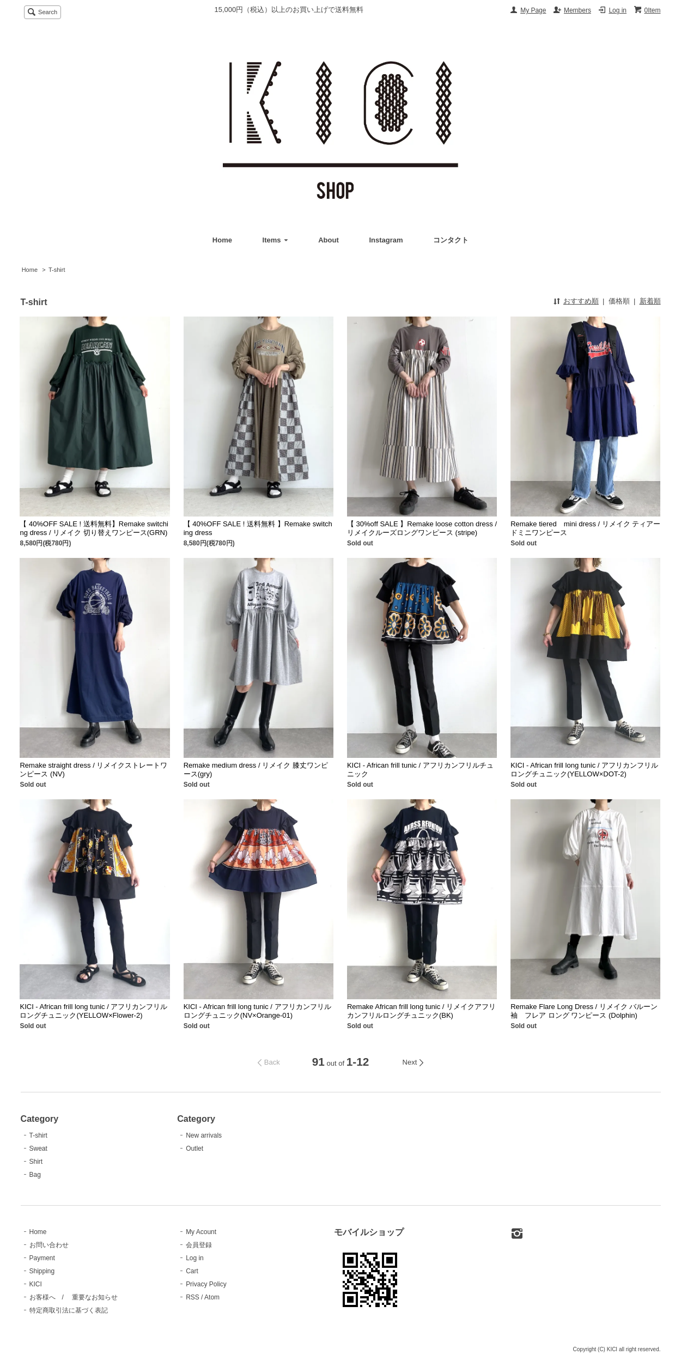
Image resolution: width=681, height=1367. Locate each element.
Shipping (42, 1271)
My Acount (201, 1232)
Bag (35, 1174)
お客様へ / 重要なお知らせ (73, 1297)
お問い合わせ (49, 1245)
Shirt (36, 1161)
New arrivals (204, 1135)
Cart (192, 1271)
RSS (192, 1297)
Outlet (194, 1148)
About (328, 240)
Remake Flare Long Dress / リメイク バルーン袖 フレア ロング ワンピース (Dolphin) (584, 1011)
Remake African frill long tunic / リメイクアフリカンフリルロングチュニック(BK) (421, 1011)
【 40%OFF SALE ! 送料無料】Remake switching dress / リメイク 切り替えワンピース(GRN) (94, 528)
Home (222, 240)
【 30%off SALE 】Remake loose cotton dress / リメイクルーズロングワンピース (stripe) (422, 528)
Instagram (386, 240)
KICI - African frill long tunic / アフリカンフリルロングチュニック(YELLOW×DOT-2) (584, 769)
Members (577, 10)
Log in (618, 10)
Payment (42, 1258)
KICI (35, 1284)
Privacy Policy (206, 1284)
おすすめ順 (581, 301)
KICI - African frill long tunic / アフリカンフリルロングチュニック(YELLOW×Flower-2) (93, 1011)
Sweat (38, 1148)
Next (410, 1062)
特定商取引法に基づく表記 (68, 1310)
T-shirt (56, 269)
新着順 (650, 301)
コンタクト (451, 240)
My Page (533, 10)
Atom (212, 1297)
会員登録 (199, 1245)
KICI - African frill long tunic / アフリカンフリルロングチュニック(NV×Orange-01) (257, 1011)
